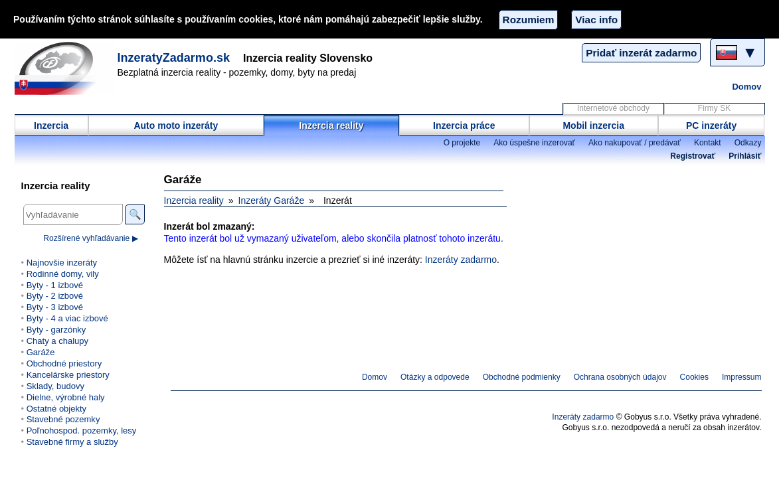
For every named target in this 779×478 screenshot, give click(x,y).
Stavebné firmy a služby (72, 442)
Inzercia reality (331, 125)
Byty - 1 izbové (55, 285)
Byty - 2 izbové (55, 296)
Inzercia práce (464, 125)
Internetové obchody (613, 108)
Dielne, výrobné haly (66, 397)
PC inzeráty (711, 125)
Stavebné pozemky (63, 419)
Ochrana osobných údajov (620, 377)
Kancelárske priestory (68, 375)
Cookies (694, 377)
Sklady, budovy (55, 386)
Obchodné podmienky (522, 377)
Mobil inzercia (593, 125)
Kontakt (707, 142)
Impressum (742, 377)
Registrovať (692, 156)
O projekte (462, 142)
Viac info (596, 19)
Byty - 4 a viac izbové (67, 318)
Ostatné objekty (56, 409)
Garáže (41, 352)
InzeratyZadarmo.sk (174, 57)
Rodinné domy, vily (63, 274)
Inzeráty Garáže (271, 200)
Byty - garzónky (56, 330)
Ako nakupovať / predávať (634, 142)
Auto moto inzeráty (175, 125)
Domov (746, 87)
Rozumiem (529, 19)
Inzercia (51, 125)
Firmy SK (714, 108)
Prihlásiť (745, 156)
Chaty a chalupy (57, 341)
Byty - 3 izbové (55, 307)
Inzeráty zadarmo (461, 259)
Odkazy (748, 142)
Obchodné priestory (64, 363)
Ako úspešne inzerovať (534, 142)
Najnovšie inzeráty (62, 263)
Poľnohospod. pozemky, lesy (82, 431)
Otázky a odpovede (435, 377)
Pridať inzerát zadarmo (641, 52)
